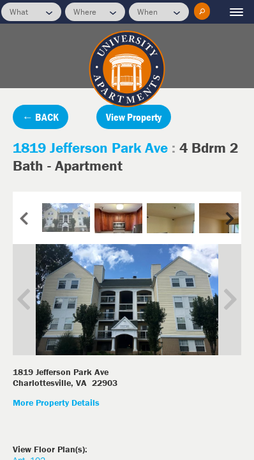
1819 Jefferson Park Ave (92, 148)
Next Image (220, 300)
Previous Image (33, 300)
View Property (133, 117)
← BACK (40, 117)
